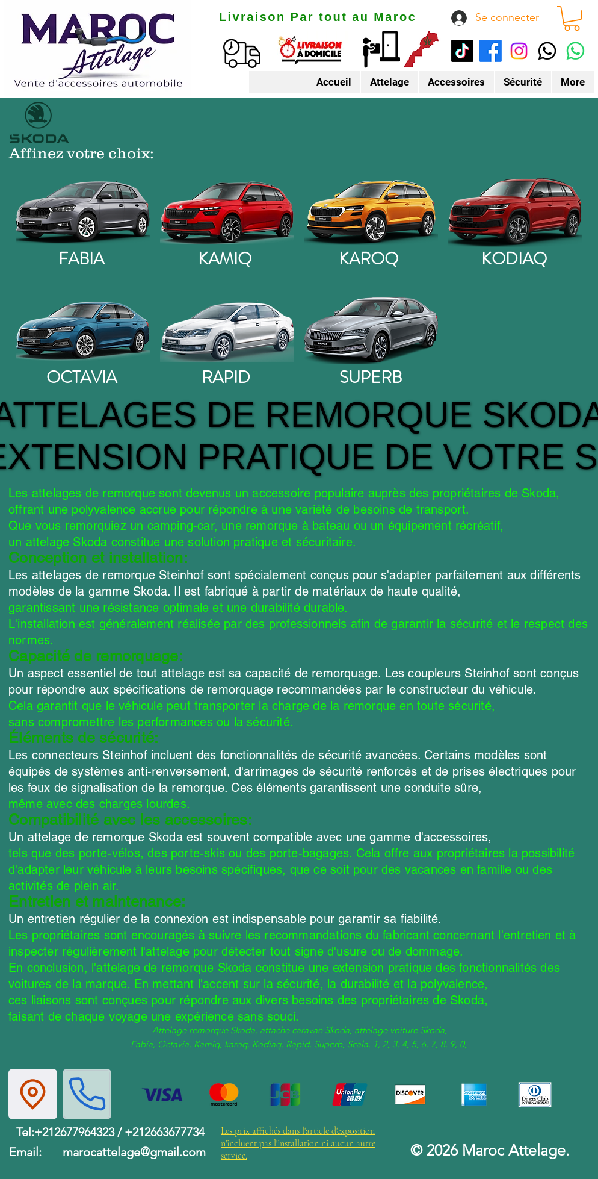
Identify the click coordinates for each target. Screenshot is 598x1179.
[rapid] (227, 331)
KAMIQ (224, 259)
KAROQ (368, 259)
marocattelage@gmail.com (134, 1152)
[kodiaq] (515, 212)
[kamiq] (227, 212)
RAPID (226, 378)
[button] (572, 18)
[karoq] (371, 212)
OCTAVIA (81, 378)
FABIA (81, 259)
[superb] (371, 331)
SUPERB (370, 378)
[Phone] (87, 1094)
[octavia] (83, 331)
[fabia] (83, 212)
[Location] (32, 1094)
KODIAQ (514, 259)
